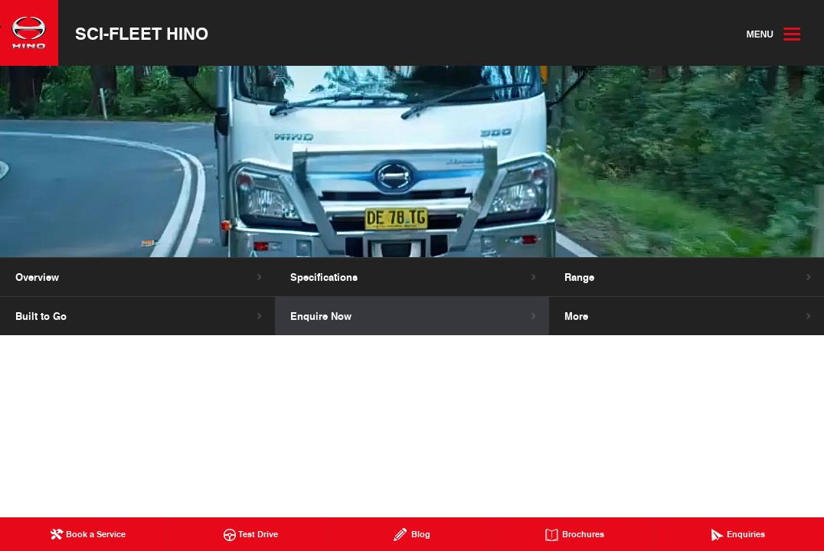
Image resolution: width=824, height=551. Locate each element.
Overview (37, 277)
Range (579, 277)
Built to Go (41, 316)
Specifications (324, 277)
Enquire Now (321, 316)
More (576, 316)
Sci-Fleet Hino (141, 32)
